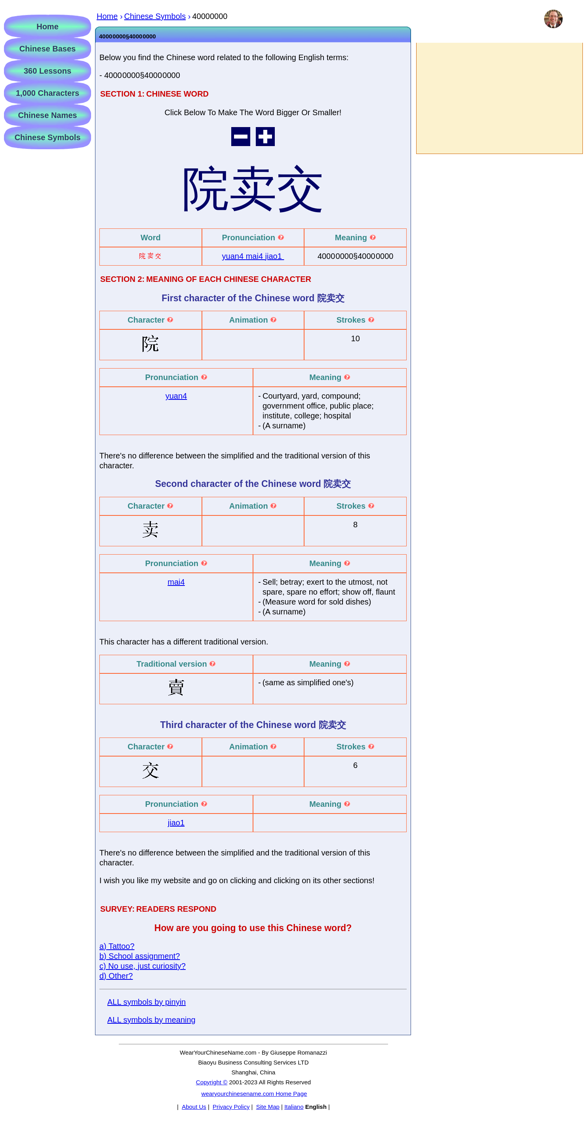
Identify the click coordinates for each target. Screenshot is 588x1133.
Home (47, 26)
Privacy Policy (231, 1106)
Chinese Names (47, 115)
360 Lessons (47, 71)
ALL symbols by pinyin (146, 1002)
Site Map (268, 1106)
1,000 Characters (47, 93)
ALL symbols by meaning (151, 1019)
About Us (194, 1106)
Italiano (293, 1106)
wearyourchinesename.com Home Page (254, 1093)
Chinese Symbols (48, 137)
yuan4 (234, 256)
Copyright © (211, 1082)
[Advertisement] (499, 98)
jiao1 (274, 256)
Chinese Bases (47, 48)
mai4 (255, 256)
